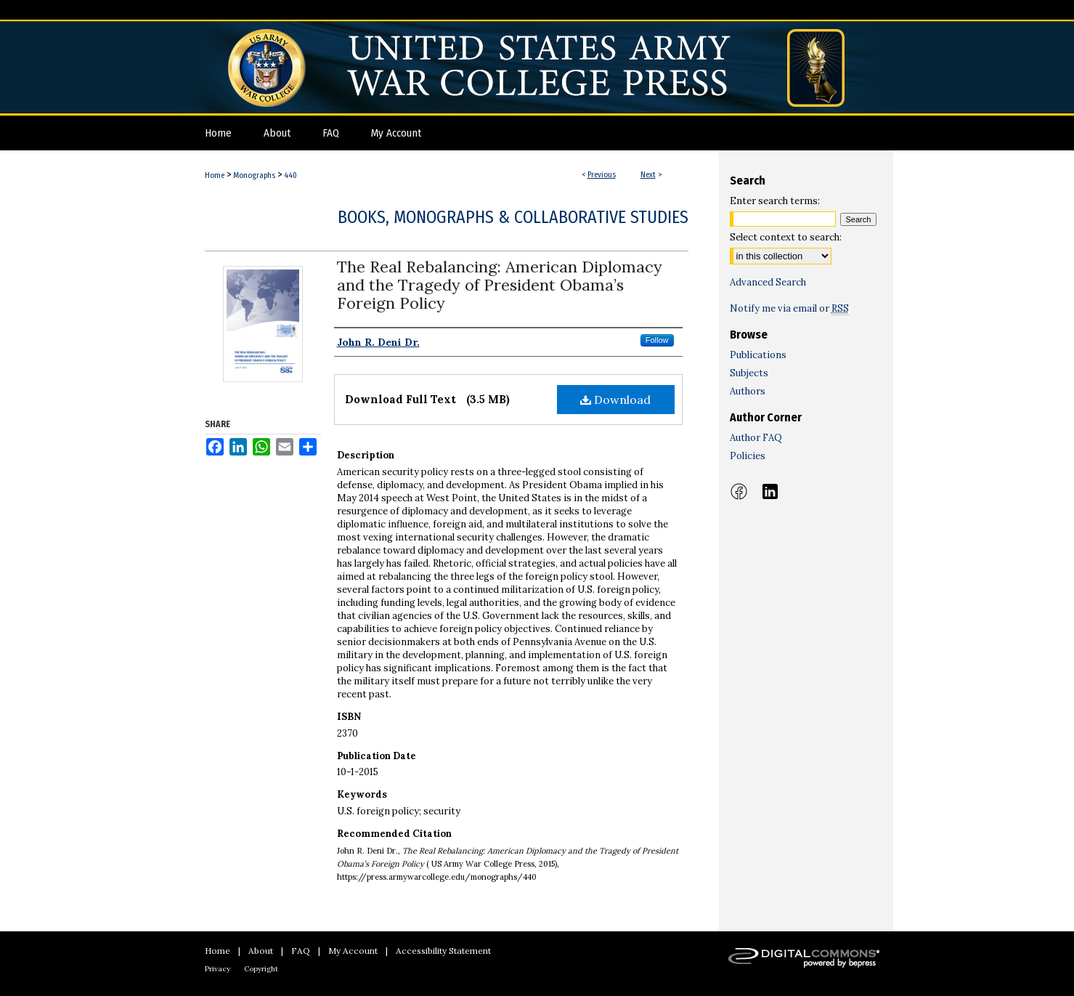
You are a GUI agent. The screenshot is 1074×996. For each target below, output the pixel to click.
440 (290, 175)
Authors (747, 391)
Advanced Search (768, 282)
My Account (353, 950)
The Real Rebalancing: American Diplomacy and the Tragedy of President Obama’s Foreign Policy (499, 284)
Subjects (749, 373)
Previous (601, 174)
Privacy (217, 968)
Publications (758, 355)
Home (214, 175)
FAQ (300, 950)
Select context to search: (786, 237)
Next (648, 174)
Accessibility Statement (443, 950)
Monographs (254, 175)
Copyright (261, 968)
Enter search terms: (775, 201)
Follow (657, 340)
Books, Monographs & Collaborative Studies (513, 217)
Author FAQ (756, 438)
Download (615, 399)
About (260, 950)
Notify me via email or (789, 308)
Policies (747, 456)
